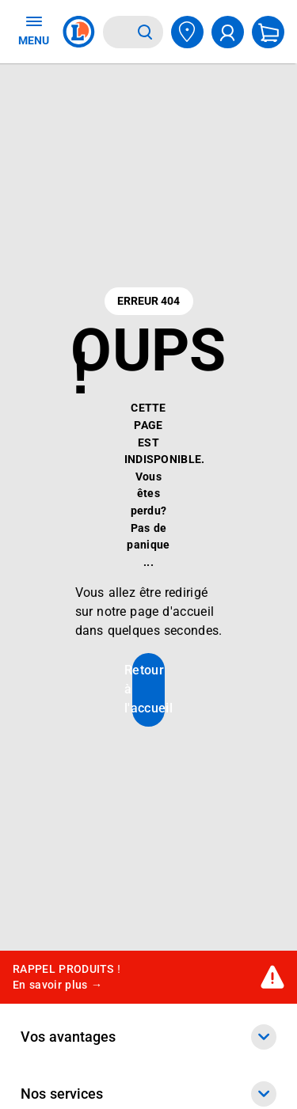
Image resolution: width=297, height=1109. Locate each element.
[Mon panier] (268, 32)
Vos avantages (148, 1037)
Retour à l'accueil (148, 689)
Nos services (148, 1094)
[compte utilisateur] (227, 32)
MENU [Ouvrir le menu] (33, 30)
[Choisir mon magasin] (187, 32)
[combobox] (117, 32)
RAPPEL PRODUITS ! (66, 977)
